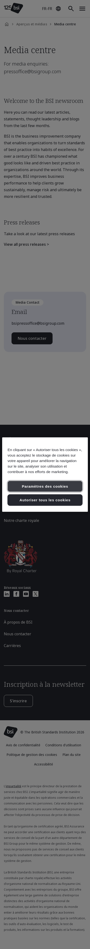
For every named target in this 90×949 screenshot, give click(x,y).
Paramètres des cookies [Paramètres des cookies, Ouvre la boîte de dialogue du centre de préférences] (45, 486)
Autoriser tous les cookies (44, 500)
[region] (45, 474)
